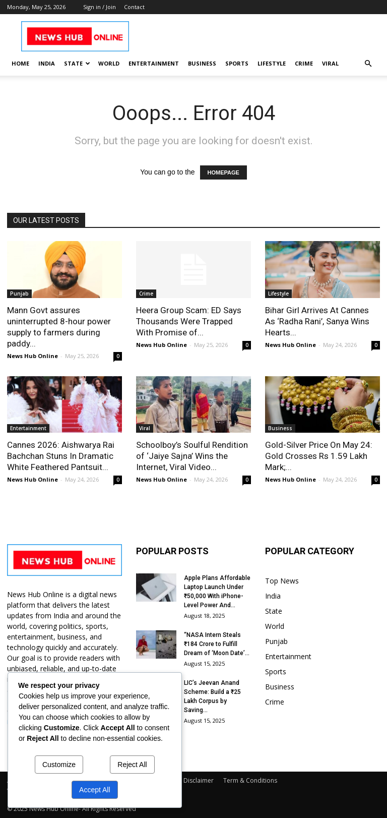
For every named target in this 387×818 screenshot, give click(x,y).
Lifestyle (271, 63)
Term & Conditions (250, 780)
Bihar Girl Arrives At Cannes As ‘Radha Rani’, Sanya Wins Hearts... (317, 321)
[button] (368, 64)
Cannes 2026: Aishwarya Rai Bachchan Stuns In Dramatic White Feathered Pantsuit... (60, 456)
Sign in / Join (99, 7)
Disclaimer (198, 780)
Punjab (19, 293)
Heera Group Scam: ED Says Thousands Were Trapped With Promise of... (188, 321)
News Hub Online (32, 356)
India (46, 63)
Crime (304, 63)
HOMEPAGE (223, 172)
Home (20, 63)
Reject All (132, 765)
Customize (59, 765)
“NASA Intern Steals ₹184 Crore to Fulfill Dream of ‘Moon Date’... (216, 644)
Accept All (94, 790)
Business (202, 63)
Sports (236, 63)
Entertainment (153, 63)
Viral (330, 63)
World (108, 63)
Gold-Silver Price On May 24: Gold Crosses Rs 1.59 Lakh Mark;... (318, 456)
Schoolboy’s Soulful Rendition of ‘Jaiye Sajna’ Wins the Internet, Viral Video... (192, 456)
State (77, 63)
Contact (134, 7)
